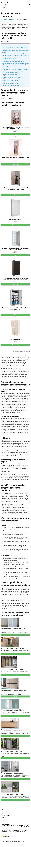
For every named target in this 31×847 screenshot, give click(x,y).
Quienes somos (5, 809)
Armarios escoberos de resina (11, 82)
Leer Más (15, 634)
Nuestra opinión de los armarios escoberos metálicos (15, 69)
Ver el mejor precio (15, 134)
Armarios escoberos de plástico (11, 78)
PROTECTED (7, 836)
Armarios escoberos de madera (11, 75)
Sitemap (4, 817)
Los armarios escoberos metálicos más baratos (13, 53)
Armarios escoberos (10, 19)
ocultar (20, 44)
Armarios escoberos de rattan (11, 80)
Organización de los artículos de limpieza (13, 57)
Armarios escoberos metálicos (11, 85)
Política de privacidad (6, 813)
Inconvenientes (7, 68)
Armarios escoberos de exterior (11, 74)
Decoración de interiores (9, 58)
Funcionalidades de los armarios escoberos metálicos (15, 55)
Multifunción (7, 60)
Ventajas (6, 66)
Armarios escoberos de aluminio (11, 72)
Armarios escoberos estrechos (11, 83)
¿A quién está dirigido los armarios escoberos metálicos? (15, 63)
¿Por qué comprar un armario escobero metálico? (14, 64)
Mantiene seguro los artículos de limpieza (13, 61)
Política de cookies (6, 815)
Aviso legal (4, 811)
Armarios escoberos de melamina (12, 77)
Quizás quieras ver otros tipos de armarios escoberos (14, 71)
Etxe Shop (3, 19)
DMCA (3, 836)
